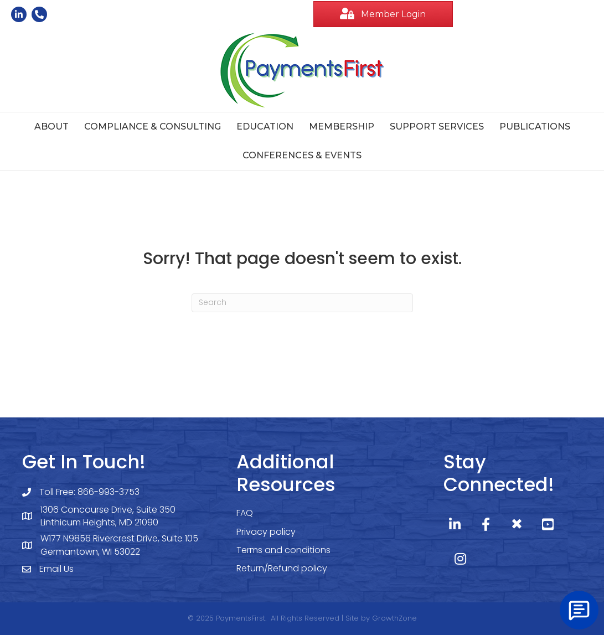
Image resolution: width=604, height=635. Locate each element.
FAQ (244, 513)
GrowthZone (394, 618)
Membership (341, 126)
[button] (383, 14)
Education (264, 126)
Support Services (437, 126)
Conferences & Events (302, 155)
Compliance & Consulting (152, 126)
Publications (534, 126)
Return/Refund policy (281, 568)
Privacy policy (266, 531)
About (51, 126)
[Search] (302, 302)
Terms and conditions (283, 550)
